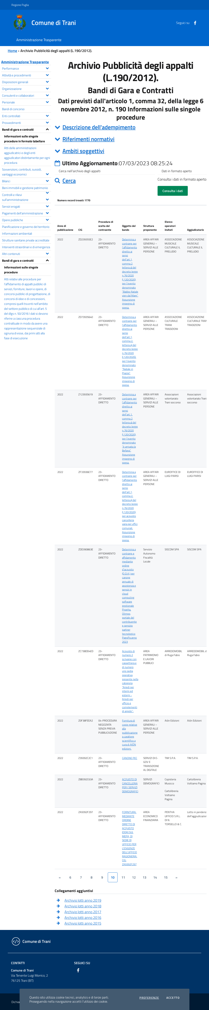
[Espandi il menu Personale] (47, 101)
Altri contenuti (26, 253)
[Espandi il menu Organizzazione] (47, 88)
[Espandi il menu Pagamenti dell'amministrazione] (47, 212)
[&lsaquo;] (59, 877)
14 (155, 877)
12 (134, 877)
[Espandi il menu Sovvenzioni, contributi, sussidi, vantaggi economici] (47, 173)
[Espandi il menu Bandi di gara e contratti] (47, 128)
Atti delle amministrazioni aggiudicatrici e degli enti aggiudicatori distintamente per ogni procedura (27, 155)
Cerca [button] (69, 180)
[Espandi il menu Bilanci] (47, 180)
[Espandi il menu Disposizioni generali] (47, 81)
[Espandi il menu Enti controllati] (47, 115)
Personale (26, 102)
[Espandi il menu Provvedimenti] (47, 122)
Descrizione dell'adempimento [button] (99, 127)
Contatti (18, 962)
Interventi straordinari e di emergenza (26, 246)
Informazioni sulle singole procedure (21, 270)
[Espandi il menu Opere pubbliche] (47, 219)
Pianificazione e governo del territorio (25, 226)
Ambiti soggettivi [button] (83, 150)
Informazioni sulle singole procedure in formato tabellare (24, 139)
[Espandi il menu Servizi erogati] (47, 205)
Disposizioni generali (26, 81)
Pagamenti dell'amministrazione (26, 213)
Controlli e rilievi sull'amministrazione (26, 197)
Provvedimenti (26, 122)
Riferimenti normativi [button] (88, 139)
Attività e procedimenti (26, 75)
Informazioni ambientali (17, 233)
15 (166, 877)
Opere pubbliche (26, 219)
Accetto (173, 997)
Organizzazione (26, 88)
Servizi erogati (26, 206)
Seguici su (82, 962)
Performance (26, 68)
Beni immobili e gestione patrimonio (26, 188)
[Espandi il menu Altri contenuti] (47, 253)
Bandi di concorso (13, 108)
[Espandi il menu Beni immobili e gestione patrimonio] (47, 192)
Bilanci (26, 180)
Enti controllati (26, 115)
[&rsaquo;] (176, 877)
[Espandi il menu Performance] (47, 67)
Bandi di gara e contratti (26, 129)
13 (144, 877)
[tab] (131, 127)
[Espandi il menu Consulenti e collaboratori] (47, 94)
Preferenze (149, 997)
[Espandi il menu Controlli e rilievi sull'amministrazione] (47, 199)
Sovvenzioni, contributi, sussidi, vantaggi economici (26, 172)
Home (12, 50)
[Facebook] (193, 22)
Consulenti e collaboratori (26, 95)
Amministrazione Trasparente (25, 62)
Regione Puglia (20, 5)
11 (123, 877)
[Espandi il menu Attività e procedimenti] (47, 74)
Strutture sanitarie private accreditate (25, 240)
